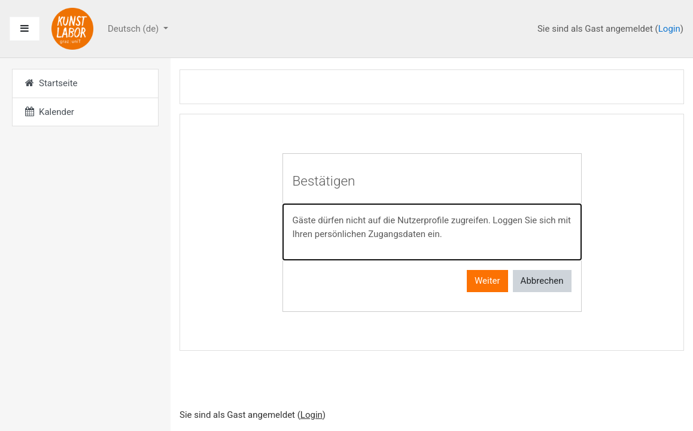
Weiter (487, 280)
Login (669, 28)
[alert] (432, 232)
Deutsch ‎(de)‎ (134, 28)
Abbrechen (542, 280)
